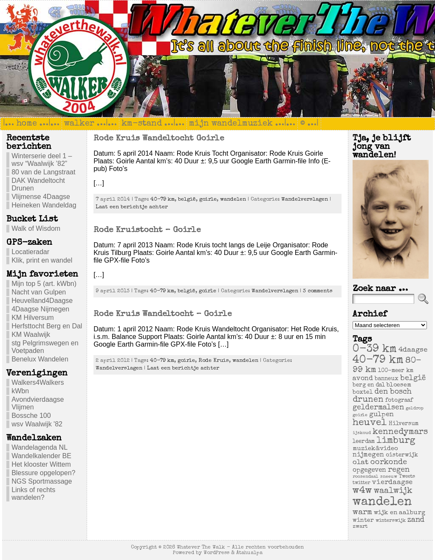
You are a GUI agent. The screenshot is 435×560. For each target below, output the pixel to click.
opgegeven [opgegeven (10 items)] (369, 470)
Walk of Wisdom (35, 228)
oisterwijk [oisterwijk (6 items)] (402, 455)
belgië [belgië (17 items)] (413, 378)
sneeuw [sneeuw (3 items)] (388, 477)
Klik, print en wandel (41, 260)
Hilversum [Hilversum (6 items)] (403, 424)
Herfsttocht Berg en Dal (46, 326)
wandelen (233, 199)
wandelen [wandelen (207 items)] (382, 502)
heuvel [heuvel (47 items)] (370, 423)
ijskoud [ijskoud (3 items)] (362, 433)
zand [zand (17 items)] (415, 520)
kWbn (20, 391)
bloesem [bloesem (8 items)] (399, 385)
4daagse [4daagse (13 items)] (412, 350)
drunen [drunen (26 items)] (368, 400)
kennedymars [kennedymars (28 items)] (400, 432)
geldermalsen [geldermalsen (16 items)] (378, 408)
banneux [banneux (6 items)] (386, 379)
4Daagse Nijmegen (40, 309)
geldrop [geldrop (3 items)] (415, 408)
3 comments (318, 291)
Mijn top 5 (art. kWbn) (43, 283)
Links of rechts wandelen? (33, 493)
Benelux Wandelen (39, 359)
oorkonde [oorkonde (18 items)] (388, 462)
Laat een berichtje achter (132, 207)
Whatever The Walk (201, 547)
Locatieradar (30, 251)
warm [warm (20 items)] (362, 512)
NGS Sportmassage (41, 481)
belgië (187, 199)
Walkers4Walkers (37, 382)
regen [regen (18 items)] (399, 470)
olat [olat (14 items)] (361, 462)
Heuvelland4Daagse (42, 300)
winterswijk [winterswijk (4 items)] (391, 520)
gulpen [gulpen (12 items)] (381, 415)
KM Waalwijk (30, 334)
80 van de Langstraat (43, 172)
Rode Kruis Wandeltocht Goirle (158, 138)
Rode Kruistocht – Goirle (147, 230)
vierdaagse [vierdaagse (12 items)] (392, 482)
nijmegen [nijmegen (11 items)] (368, 455)
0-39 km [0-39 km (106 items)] (375, 349)
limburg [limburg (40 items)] (395, 441)
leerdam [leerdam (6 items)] (364, 442)
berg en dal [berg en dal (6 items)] (369, 385)
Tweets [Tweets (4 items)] (407, 476)
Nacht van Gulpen (38, 292)
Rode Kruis (213, 361)
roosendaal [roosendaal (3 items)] (366, 477)
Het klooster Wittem (41, 464)
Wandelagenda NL (39, 447)
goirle (208, 199)
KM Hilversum (32, 317)
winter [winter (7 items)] (363, 521)
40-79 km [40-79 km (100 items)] (378, 360)
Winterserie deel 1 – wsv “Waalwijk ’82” (41, 159)
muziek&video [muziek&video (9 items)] (375, 448)
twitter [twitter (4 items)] (361, 483)
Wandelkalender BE (41, 455)
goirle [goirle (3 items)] (360, 415)
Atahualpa (249, 553)
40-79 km (162, 199)
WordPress (216, 553)
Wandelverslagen (304, 199)
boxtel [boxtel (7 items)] (363, 392)
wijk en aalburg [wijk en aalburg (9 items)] (399, 513)
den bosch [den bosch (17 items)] (393, 392)
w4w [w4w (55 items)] (362, 491)
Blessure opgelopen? (43, 472)
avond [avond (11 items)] (363, 378)
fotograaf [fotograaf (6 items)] (399, 400)
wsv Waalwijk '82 (36, 424)
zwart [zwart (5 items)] (360, 526)
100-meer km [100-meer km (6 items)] (395, 371)
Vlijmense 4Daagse (40, 196)
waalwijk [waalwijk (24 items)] (393, 491)
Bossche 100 (31, 415)
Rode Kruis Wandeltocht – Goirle (162, 314)
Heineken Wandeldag (43, 205)
